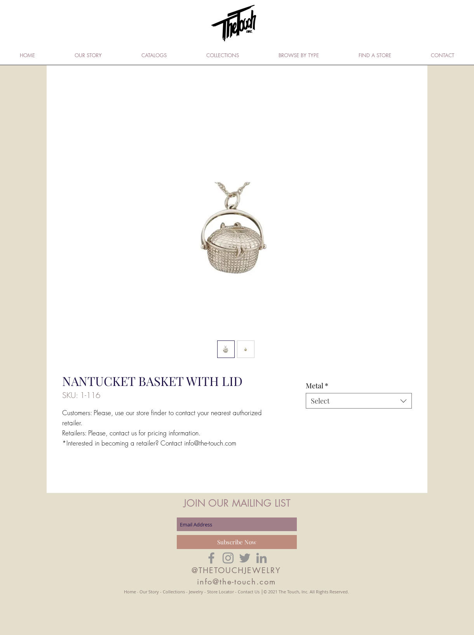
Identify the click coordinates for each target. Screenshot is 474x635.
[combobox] (359, 401)
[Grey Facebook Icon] (211, 558)
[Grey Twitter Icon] (244, 558)
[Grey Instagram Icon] (228, 558)
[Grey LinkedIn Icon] (261, 558)
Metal (317, 385)
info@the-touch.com (236, 582)
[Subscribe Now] (237, 542)
